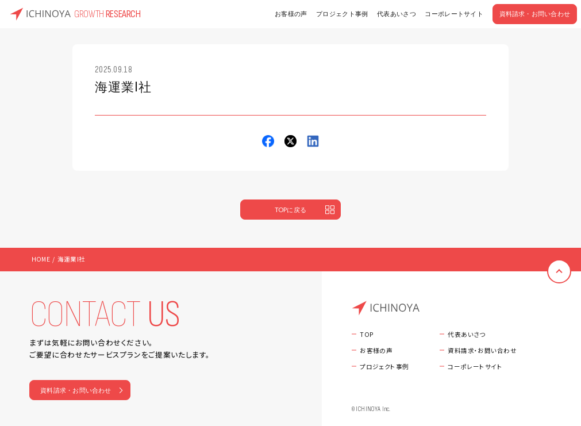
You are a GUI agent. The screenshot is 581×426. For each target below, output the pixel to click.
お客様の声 (291, 14)
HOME (41, 259)
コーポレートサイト (454, 14)
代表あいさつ (396, 14)
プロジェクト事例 (342, 14)
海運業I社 (71, 259)
